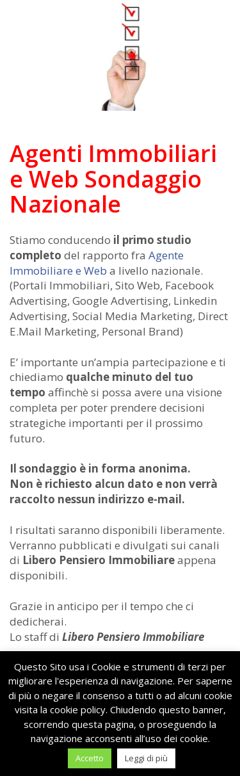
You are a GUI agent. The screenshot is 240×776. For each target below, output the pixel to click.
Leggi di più (146, 758)
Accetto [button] (90, 758)
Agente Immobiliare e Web (97, 263)
